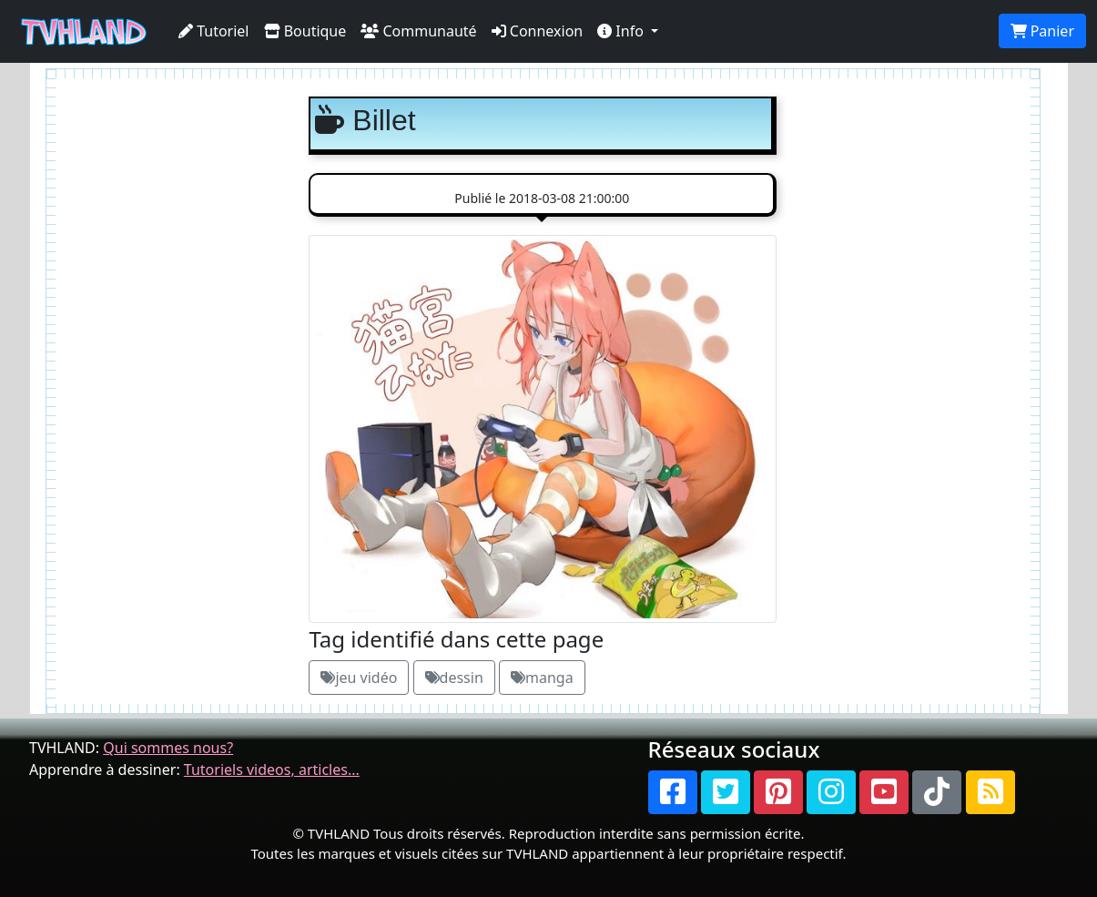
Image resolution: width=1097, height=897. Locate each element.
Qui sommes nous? (168, 748)
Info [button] (622, 31)
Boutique (305, 31)
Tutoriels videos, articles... (272, 769)
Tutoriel (213, 31)
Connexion (538, 31)
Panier (1042, 31)
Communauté (418, 31)
